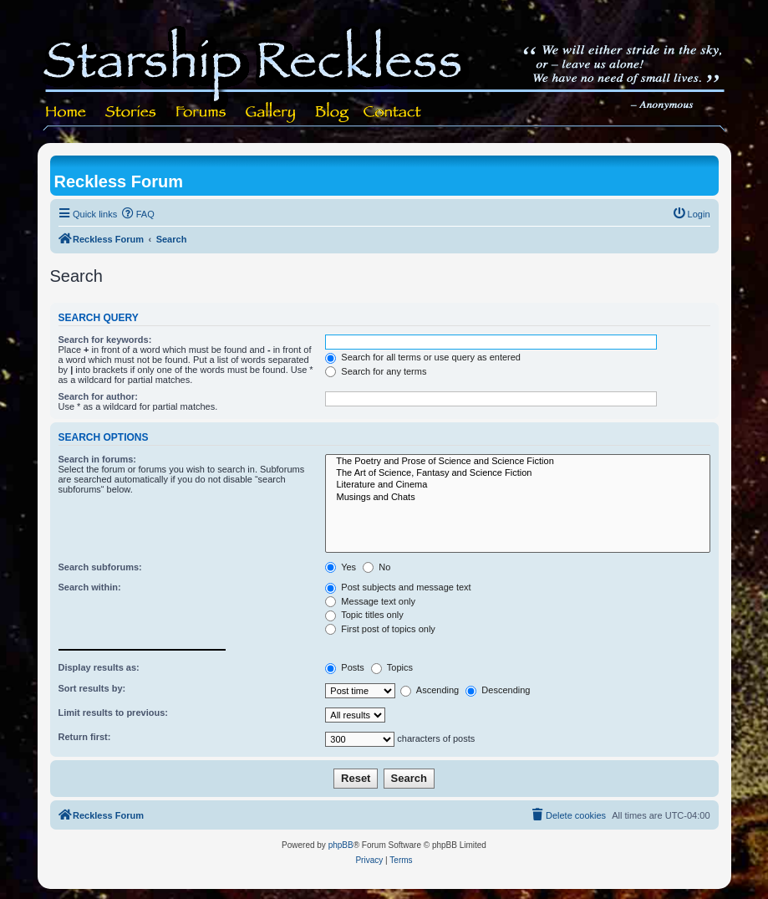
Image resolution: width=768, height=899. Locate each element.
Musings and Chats (517, 497)
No (376, 567)
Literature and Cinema (517, 485)
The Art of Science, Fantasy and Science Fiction (517, 473)
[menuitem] (138, 214)
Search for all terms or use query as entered (423, 357)
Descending (497, 690)
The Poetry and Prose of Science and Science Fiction (517, 461)
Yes (340, 567)
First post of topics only (380, 629)
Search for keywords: (105, 340)
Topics (392, 667)
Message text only (370, 601)
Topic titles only (364, 615)
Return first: (84, 737)
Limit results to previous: (113, 712)
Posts (344, 667)
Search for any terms (375, 371)
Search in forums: (97, 459)
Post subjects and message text (397, 587)
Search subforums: (100, 567)
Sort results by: (92, 688)
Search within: (89, 587)
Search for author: (98, 396)
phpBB (340, 845)
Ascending (429, 690)
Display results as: (99, 667)
